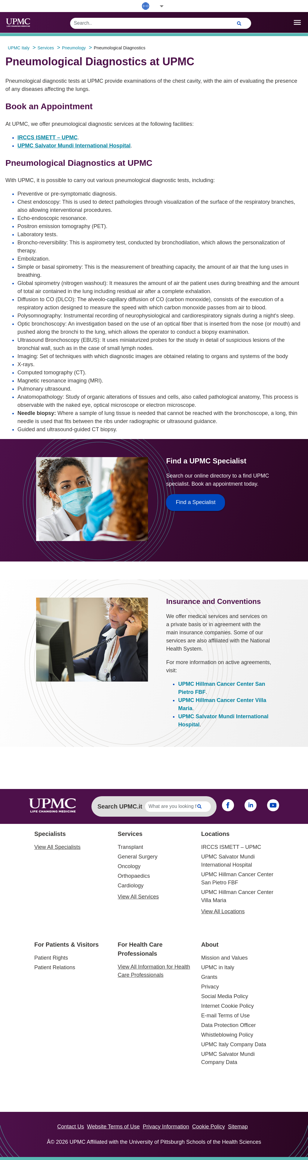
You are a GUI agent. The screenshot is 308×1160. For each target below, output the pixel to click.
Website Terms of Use (113, 1127)
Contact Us (70, 1127)
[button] (157, 6)
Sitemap (238, 1127)
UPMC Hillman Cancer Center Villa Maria (237, 896)
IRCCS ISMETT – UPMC (47, 138)
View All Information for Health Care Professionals (154, 971)
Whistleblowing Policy (227, 1035)
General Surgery (137, 857)
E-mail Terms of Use (225, 1016)
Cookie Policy (208, 1127)
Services (130, 834)
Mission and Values (224, 958)
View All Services (138, 897)
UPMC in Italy (217, 967)
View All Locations (223, 911)
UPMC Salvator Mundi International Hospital (74, 146)
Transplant (130, 847)
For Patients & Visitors (66, 944)
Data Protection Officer (228, 1025)
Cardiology (130, 886)
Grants (209, 977)
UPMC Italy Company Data (233, 1044)
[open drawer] (297, 22)
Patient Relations (54, 967)
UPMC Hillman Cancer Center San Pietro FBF (237, 878)
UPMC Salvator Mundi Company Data (228, 1058)
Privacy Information (166, 1127)
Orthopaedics (134, 876)
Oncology (129, 866)
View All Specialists (57, 847)
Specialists (50, 834)
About (210, 944)
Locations (215, 834)
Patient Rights (51, 958)
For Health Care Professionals (140, 949)
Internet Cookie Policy (227, 1006)
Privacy (210, 987)
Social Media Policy (224, 996)
